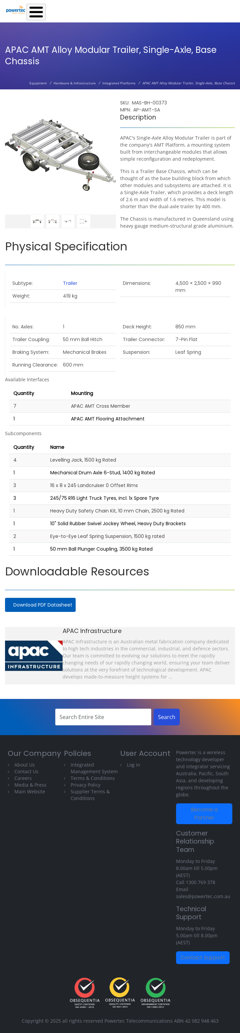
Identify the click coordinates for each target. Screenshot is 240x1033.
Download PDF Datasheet (42, 605)
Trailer (70, 283)
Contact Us (26, 771)
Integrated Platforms (119, 83)
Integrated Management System (94, 768)
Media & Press (30, 785)
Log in (133, 765)
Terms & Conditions (93, 778)
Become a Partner (204, 813)
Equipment (38, 83)
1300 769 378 (200, 882)
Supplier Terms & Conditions (90, 794)
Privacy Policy (85, 785)
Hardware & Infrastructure (75, 83)
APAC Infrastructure (92, 631)
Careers (23, 778)
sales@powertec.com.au (203, 896)
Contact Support (202, 957)
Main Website (29, 791)
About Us (24, 765)
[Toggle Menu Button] (36, 12)
